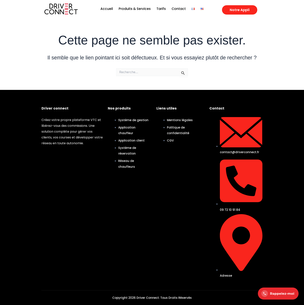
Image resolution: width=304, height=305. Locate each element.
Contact (179, 8)
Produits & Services (135, 8)
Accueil (106, 8)
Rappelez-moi (277, 293)
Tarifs (161, 8)
